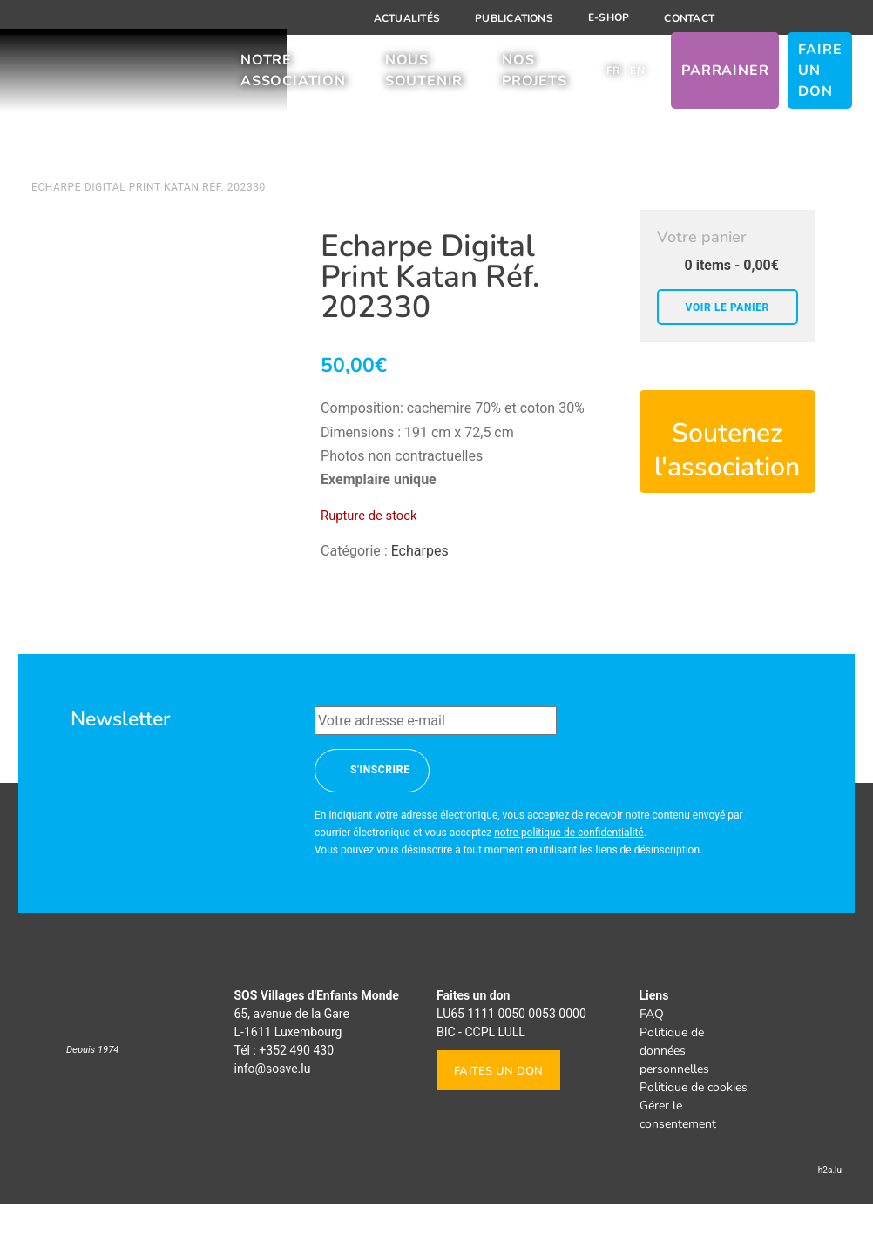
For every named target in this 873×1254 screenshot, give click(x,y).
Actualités (407, 18)
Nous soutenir (424, 77)
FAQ (652, 1063)
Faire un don (820, 76)
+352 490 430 (296, 1100)
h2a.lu (830, 1219)
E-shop (608, 17)
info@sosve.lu (272, 1118)
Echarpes (420, 551)
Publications (514, 18)
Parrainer (724, 76)
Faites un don (498, 1121)
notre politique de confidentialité (569, 882)
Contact (689, 18)
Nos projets (534, 77)
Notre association (293, 77)
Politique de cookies (694, 1137)
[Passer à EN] (637, 76)
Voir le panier (727, 307)
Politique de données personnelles (674, 1100)
